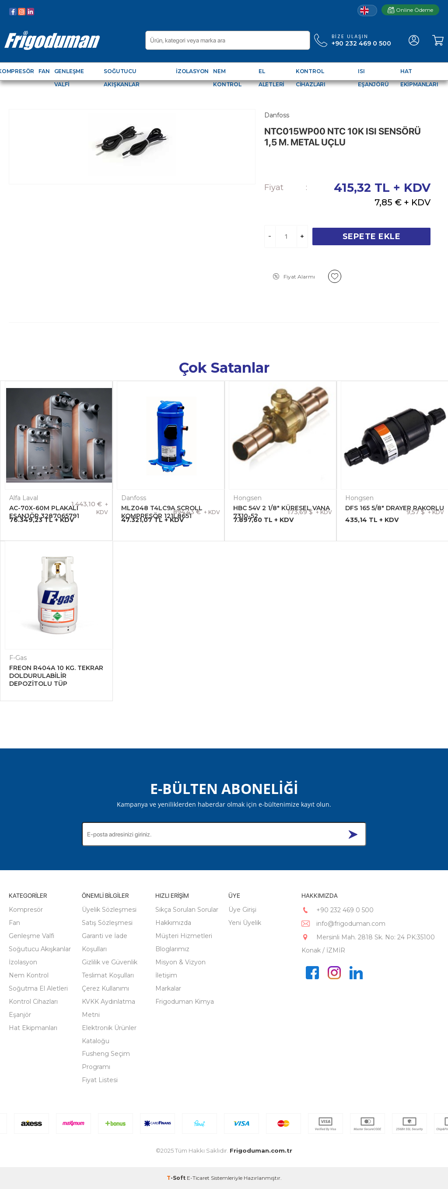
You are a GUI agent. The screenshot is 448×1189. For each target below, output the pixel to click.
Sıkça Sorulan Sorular (186, 910)
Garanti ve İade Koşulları (104, 942)
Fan (14, 923)
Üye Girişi (242, 910)
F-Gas (18, 658)
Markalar (168, 988)
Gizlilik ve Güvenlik (109, 962)
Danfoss (133, 498)
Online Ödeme (410, 10)
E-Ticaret (198, 1178)
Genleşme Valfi (31, 936)
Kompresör (26, 910)
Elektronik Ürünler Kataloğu (109, 1034)
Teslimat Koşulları (108, 975)
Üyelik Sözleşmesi (109, 910)
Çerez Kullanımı (105, 988)
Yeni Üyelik (244, 923)
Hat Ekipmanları (33, 1028)
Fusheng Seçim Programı (106, 1060)
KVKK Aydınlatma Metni (108, 1008)
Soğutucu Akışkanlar (40, 949)
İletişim (166, 975)
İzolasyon (23, 962)
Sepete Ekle (372, 236)
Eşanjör (20, 1015)
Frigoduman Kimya (184, 1002)
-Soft (177, 1178)
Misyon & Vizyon (180, 962)
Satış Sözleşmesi (107, 923)
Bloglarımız (172, 949)
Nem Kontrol (29, 975)
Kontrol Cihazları (33, 1002)
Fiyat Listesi (100, 1080)
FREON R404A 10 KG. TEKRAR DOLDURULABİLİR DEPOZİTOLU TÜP (56, 676)
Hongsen (247, 498)
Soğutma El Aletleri (38, 988)
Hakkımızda (173, 923)
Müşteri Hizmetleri (183, 936)
